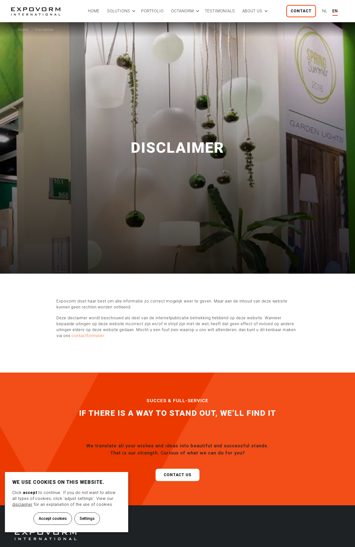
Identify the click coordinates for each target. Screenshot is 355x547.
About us (252, 11)
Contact (301, 11)
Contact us (177, 482)
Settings (87, 518)
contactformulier (87, 335)
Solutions (118, 11)
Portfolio (152, 11)
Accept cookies (53, 518)
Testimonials (220, 11)
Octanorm (182, 11)
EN (335, 11)
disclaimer (22, 504)
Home (94, 11)
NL (324, 11)
